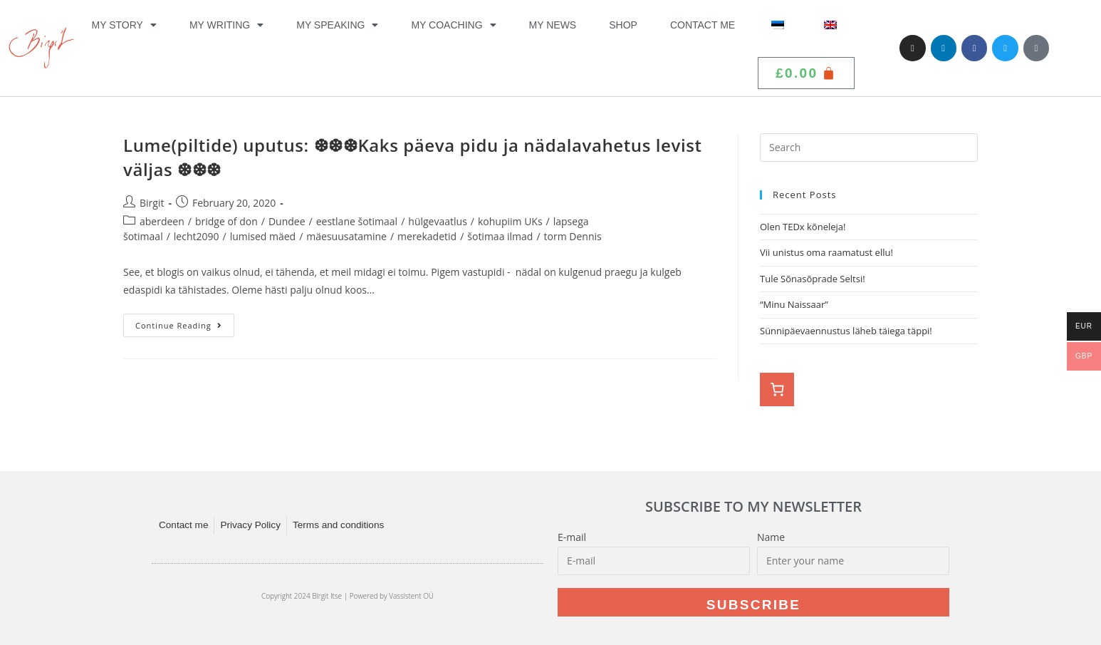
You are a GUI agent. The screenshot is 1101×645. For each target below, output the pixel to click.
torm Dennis (573, 236)
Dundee (287, 221)
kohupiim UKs (510, 221)
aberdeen (162, 221)
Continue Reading (184, 322)
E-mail (572, 537)
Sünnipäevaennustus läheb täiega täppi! (846, 330)
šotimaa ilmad (500, 236)
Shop (623, 25)
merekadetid (426, 236)
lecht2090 (196, 236)
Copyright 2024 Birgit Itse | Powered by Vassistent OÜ (347, 596)
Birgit (152, 203)
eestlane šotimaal (356, 221)
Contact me (702, 25)
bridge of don (226, 221)
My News (553, 25)
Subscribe (753, 604)
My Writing (226, 25)
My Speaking (337, 25)
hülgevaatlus (437, 221)
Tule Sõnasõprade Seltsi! (812, 278)
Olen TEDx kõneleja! (803, 226)
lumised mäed (263, 236)
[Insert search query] (869, 147)
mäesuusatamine (346, 236)
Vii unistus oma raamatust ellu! (827, 252)
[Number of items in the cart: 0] (777, 390)
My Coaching (453, 25)
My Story (124, 25)
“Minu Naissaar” (794, 304)
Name (771, 537)
